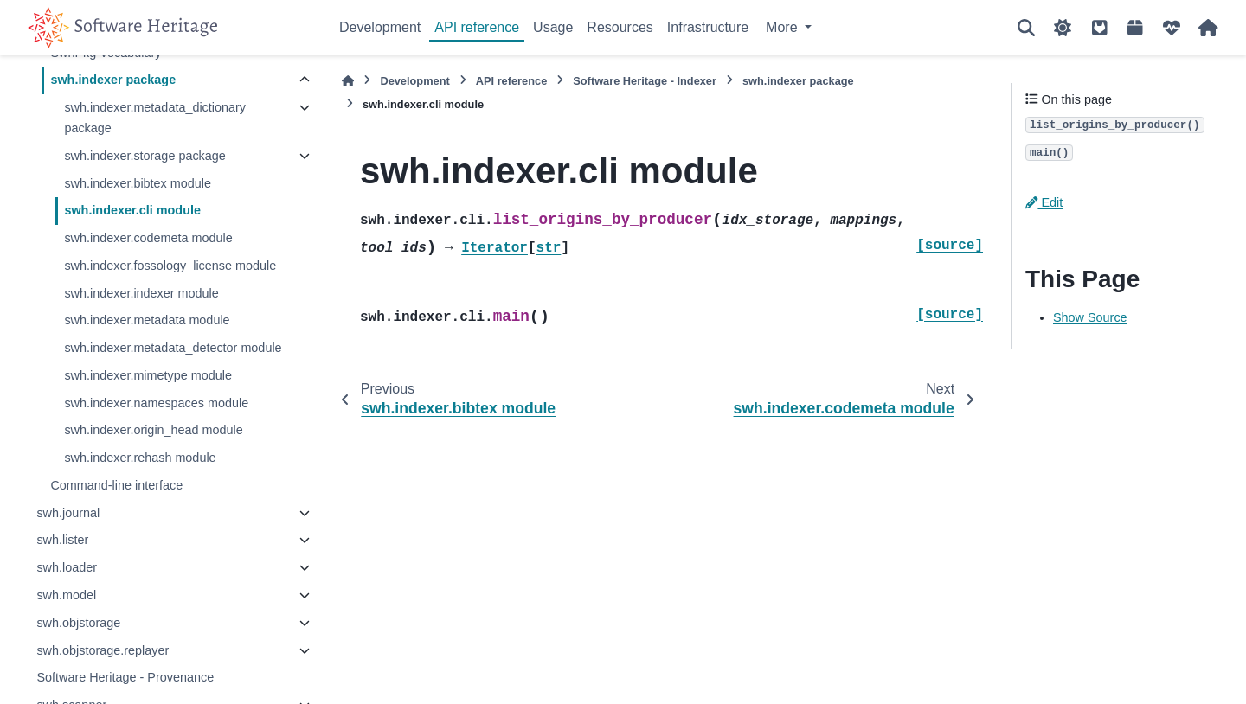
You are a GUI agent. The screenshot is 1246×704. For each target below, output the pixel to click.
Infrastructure (707, 27)
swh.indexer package (113, 79)
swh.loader (66, 567)
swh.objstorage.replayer (102, 650)
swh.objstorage (78, 623)
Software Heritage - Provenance (125, 677)
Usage (553, 27)
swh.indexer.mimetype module (148, 375)
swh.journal (68, 513)
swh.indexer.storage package (144, 156)
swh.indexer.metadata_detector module (172, 348)
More (783, 27)
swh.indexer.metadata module (146, 320)
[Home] (348, 81)
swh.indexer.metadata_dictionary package (155, 117)
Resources (619, 27)
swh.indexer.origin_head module (153, 430)
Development (380, 27)
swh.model (66, 595)
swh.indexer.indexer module (141, 293)
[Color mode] (1062, 27)
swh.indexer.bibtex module (137, 183)
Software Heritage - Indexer (644, 80)
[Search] (1026, 27)
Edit (1044, 202)
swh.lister (62, 540)
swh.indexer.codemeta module (148, 238)
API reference (476, 27)
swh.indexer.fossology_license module (170, 265)
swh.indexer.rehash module (139, 457)
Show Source (1090, 317)
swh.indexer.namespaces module (156, 403)
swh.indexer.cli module (132, 210)
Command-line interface (116, 485)
